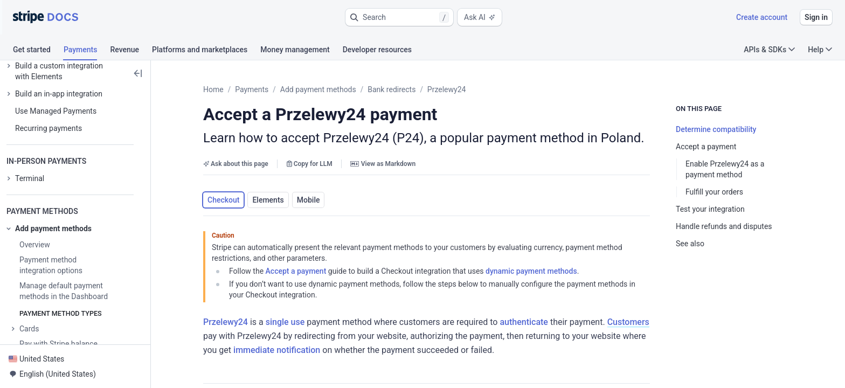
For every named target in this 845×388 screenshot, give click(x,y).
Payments (251, 89)
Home (213, 89)
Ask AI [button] (479, 17)
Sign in (816, 17)
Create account (761, 17)
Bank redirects (391, 89)
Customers (628, 322)
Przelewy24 (446, 89)
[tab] (38, 51)
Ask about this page (235, 164)
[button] (399, 17)
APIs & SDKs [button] (769, 49)
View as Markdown (382, 164)
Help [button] (820, 49)
